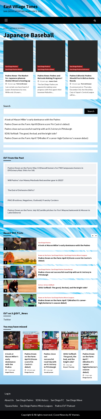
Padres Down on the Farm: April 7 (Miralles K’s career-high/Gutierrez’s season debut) (46, 138)
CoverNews (60, 414)
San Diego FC (57, 400)
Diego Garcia (29, 372)
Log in (8, 393)
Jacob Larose (48, 372)
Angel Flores (9, 372)
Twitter (7, 319)
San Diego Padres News (13, 69)
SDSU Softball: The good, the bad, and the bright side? (31, 133)
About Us (9, 400)
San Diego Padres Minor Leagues (75, 255)
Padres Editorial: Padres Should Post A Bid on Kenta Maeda (82, 78)
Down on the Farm (44, 255)
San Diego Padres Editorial (79, 69)
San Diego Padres (11, 66)
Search (6, 106)
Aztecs (40, 285)
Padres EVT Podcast (65, 405)
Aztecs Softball (49, 285)
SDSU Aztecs (42, 400)
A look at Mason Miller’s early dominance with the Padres (32, 119)
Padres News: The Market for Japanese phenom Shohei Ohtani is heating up (17, 78)
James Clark (53, 81)
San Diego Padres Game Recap (61, 269)
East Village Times (20, 6)
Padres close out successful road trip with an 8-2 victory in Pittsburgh (38, 128)
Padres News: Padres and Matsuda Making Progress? (50, 76)
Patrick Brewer (21, 84)
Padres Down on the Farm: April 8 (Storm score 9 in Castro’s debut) (37, 124)
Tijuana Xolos (11, 405)
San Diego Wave (74, 400)
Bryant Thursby (68, 367)
